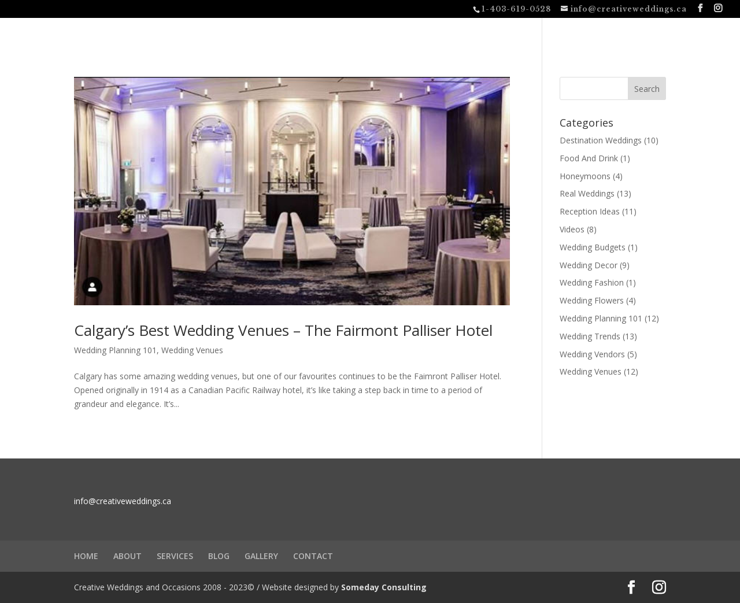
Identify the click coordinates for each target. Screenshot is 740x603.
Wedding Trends (590, 336)
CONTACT (313, 555)
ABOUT (127, 555)
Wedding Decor (588, 265)
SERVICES (175, 555)
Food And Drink (589, 158)
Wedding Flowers (592, 300)
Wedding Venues (192, 350)
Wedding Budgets (593, 247)
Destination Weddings (601, 140)
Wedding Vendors (592, 354)
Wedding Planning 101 (115, 350)
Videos (572, 229)
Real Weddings (587, 193)
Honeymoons (585, 176)
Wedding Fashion (592, 282)
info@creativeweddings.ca (122, 500)
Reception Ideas (590, 211)
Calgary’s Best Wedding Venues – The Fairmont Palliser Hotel (283, 330)
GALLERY (261, 555)
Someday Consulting (384, 587)
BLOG (219, 555)
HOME (86, 555)
